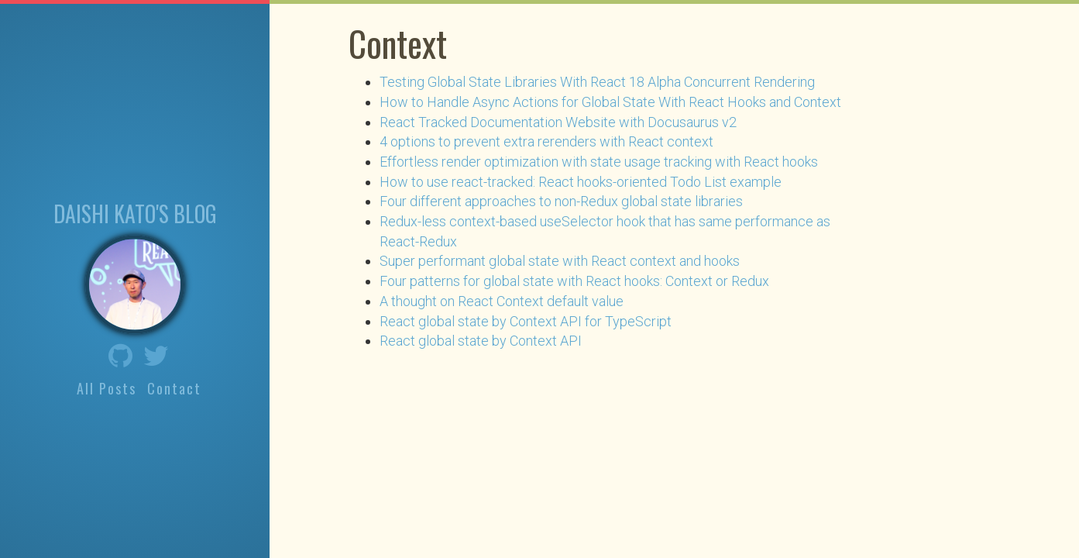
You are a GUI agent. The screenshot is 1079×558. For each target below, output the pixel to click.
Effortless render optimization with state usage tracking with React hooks (599, 161)
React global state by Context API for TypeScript (526, 321)
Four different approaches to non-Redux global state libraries (561, 201)
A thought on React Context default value (502, 301)
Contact (174, 387)
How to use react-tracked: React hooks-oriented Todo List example (581, 182)
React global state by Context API (481, 340)
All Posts (106, 387)
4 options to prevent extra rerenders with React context (546, 141)
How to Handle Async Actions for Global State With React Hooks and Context (610, 102)
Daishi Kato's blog (135, 213)
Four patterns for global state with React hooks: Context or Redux (574, 281)
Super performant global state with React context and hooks (560, 261)
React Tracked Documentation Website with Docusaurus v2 (558, 122)
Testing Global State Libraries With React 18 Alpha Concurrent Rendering (597, 82)
